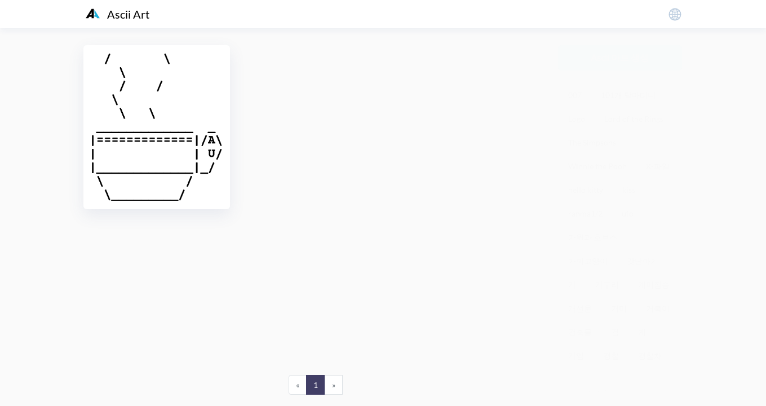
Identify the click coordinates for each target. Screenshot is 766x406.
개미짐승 (654, 284)
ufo (628, 213)
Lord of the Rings (633, 118)
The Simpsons (592, 142)
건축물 (580, 332)
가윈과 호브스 (592, 237)
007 (575, 95)
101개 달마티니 (628, 95)
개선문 (580, 308)
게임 (576, 355)
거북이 (658, 308)
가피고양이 (588, 261)
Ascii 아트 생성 (620, 57)
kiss (628, 190)
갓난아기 (642, 261)
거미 (619, 308)
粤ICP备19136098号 (594, 389)
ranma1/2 (585, 213)
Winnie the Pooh (597, 166)
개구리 (607, 284)
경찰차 (650, 355)
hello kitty (585, 190)
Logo (576, 118)
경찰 (611, 355)
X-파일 (658, 166)
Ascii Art (117, 14)
